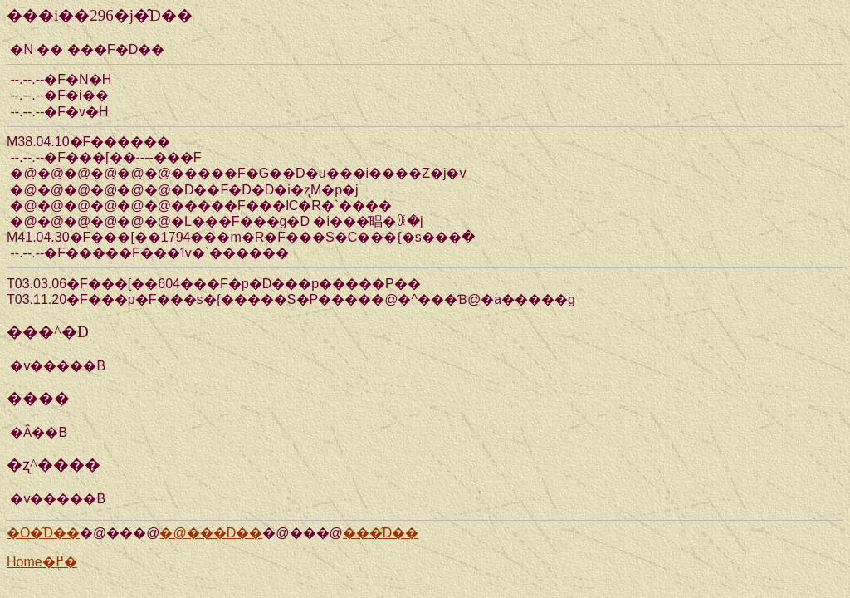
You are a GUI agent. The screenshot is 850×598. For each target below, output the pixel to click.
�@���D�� (210, 533)
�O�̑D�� (43, 533)
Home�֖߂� (42, 562)
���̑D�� (381, 533)
